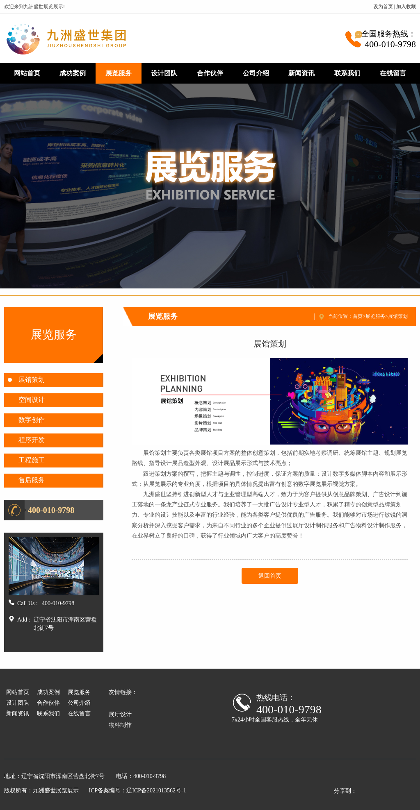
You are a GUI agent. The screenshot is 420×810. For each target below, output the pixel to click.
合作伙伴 (210, 73)
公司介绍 (256, 73)
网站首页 (27, 73)
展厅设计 (120, 714)
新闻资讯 (301, 73)
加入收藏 (406, 6)
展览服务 (118, 73)
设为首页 (383, 6)
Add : (23, 620)
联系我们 (347, 73)
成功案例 (72, 73)
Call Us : (27, 603)
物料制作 (120, 725)
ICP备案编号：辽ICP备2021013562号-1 (137, 790)
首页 (358, 316)
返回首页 (269, 576)
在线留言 (393, 73)
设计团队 (164, 73)
